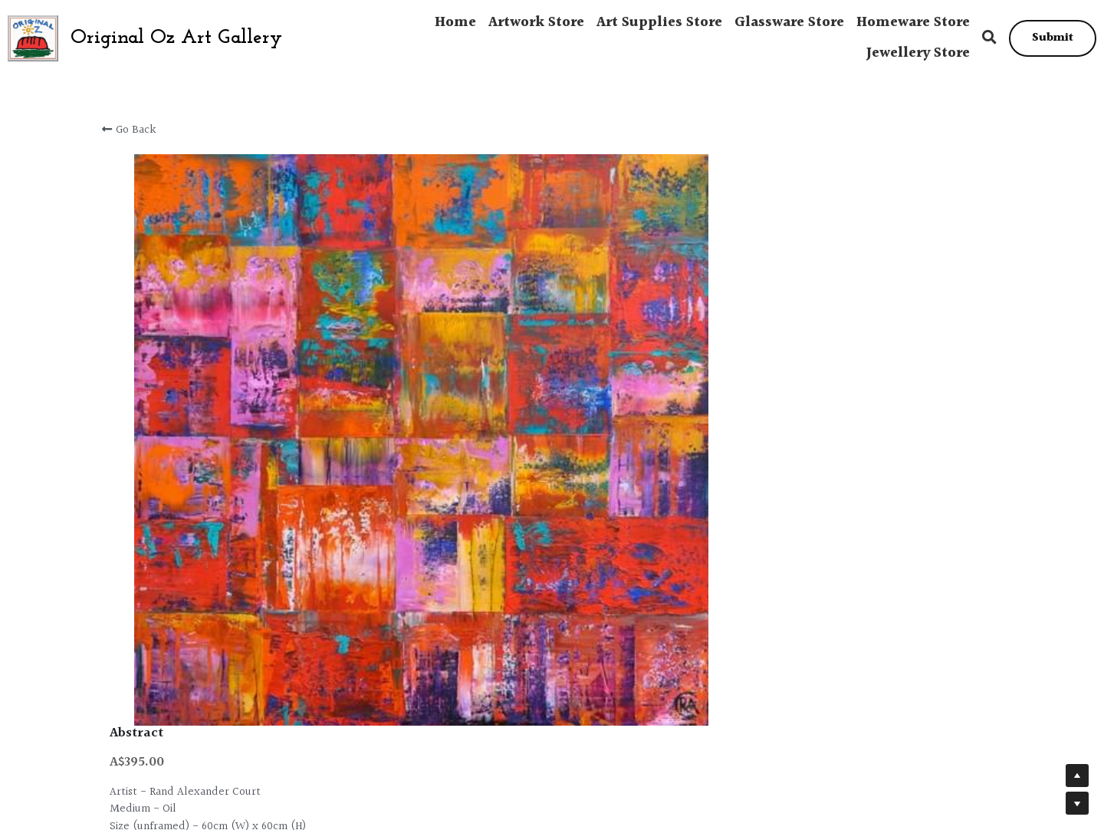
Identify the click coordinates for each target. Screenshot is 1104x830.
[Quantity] (836, 293)
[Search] (989, 38)
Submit (1052, 38)
